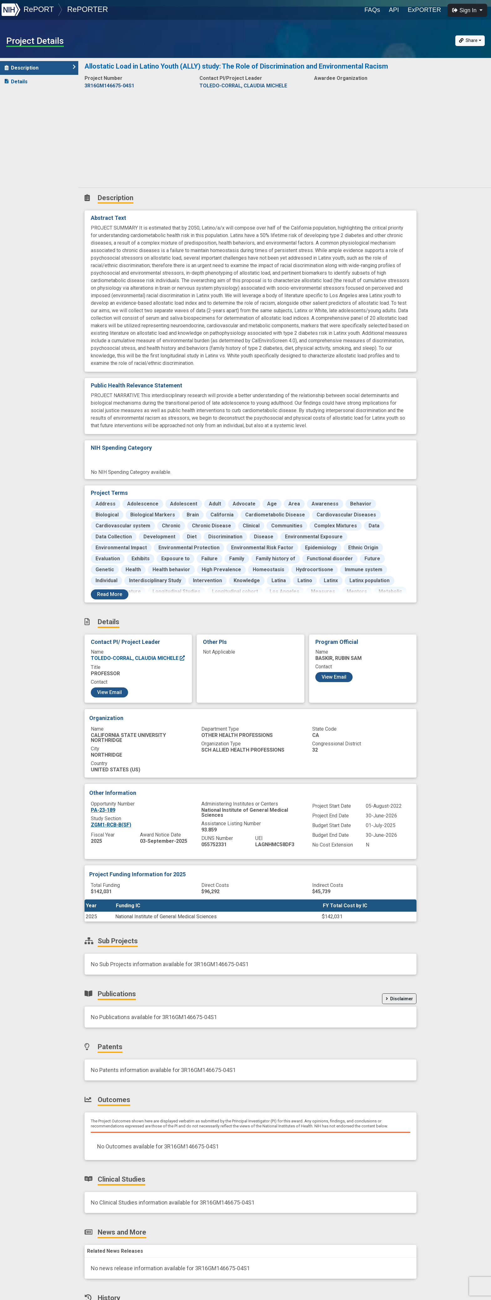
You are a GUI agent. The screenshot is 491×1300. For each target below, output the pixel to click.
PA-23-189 (103, 810)
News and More (27, 164)
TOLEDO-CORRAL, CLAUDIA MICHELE (138, 658)
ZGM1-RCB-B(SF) (111, 825)
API (394, 9)
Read (109, 594)
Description (40, 67)
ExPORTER (424, 9)
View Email (109, 692)
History (17, 178)
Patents (17, 123)
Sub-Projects (25, 95)
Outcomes (21, 137)
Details (16, 82)
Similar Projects (28, 192)
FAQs (372, 9)
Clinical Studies (26, 150)
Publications (23, 109)
